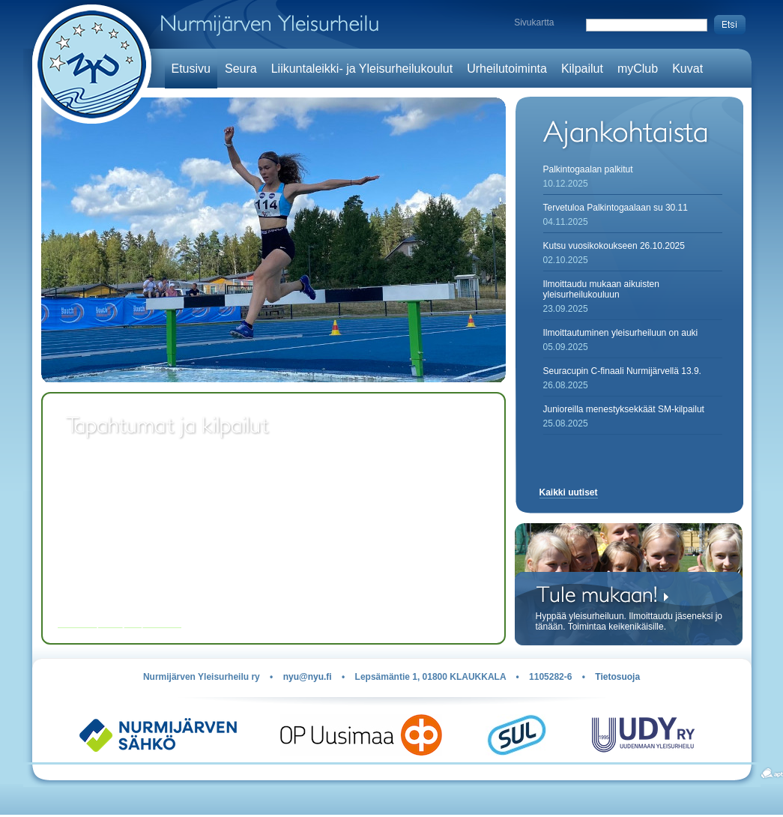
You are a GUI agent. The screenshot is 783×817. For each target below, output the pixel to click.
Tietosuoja (617, 677)
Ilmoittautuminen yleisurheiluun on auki (620, 333)
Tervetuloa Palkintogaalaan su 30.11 (615, 207)
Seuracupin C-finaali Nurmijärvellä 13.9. (622, 371)
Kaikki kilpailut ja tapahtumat (119, 623)
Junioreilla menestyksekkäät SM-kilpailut (623, 409)
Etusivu (191, 68)
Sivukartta (534, 22)
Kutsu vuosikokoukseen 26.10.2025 (614, 246)
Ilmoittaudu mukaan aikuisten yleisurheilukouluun (601, 289)
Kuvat (687, 68)
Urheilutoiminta (507, 68)
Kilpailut (582, 68)
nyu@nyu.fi (307, 677)
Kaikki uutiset (568, 492)
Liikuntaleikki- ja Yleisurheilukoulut (362, 68)
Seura (241, 68)
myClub (637, 68)
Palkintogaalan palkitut (588, 169)
